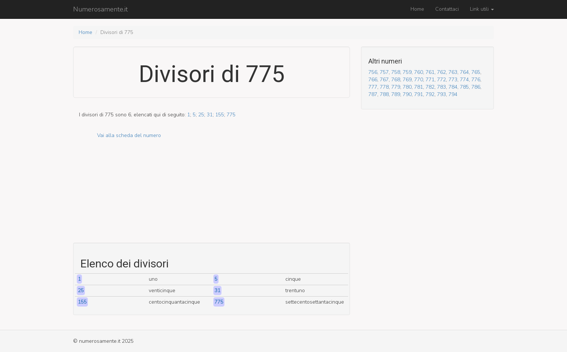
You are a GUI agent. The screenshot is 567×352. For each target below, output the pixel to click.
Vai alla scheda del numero (129, 135)
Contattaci (447, 9)
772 (441, 79)
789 (395, 94)
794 (453, 94)
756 (372, 72)
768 (395, 79)
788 (384, 94)
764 (464, 72)
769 (407, 79)
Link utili (482, 9)
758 (395, 72)
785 (464, 86)
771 (430, 79)
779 (395, 86)
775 (231, 114)
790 (407, 94)
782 (430, 86)
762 (441, 72)
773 (453, 79)
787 (372, 94)
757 (384, 72)
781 (418, 86)
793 (441, 94)
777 (372, 86)
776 (475, 79)
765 (475, 72)
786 (475, 86)
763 (453, 72)
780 (407, 86)
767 (384, 79)
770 (418, 79)
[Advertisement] (211, 191)
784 (453, 86)
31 (210, 114)
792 (430, 94)
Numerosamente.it (100, 9)
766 (372, 79)
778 (384, 86)
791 (418, 94)
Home (417, 9)
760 (418, 72)
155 (219, 114)
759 (407, 72)
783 (441, 86)
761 (430, 72)
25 (201, 114)
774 (464, 79)
